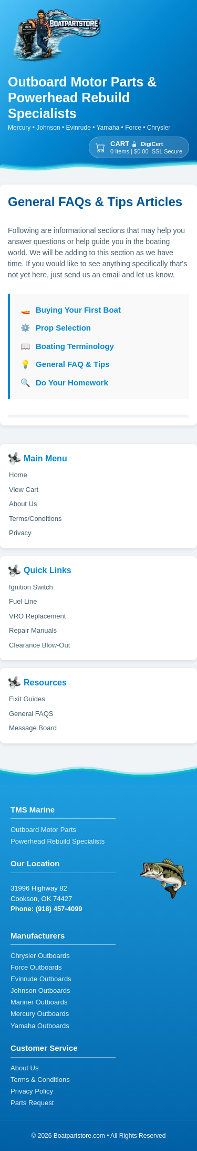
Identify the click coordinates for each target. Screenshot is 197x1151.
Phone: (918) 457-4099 (46, 909)
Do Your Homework (64, 383)
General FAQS (31, 714)
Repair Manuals (33, 630)
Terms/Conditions (35, 519)
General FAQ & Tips (65, 365)
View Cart (23, 490)
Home (18, 475)
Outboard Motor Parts (43, 830)
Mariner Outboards (39, 1002)
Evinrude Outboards (41, 979)
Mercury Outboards (40, 1014)
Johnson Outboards (40, 991)
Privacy (20, 533)
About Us (23, 504)
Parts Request (32, 1103)
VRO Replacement (37, 616)
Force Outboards (36, 968)
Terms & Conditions (40, 1080)
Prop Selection (55, 328)
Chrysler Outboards (40, 956)
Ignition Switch (31, 587)
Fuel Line (23, 601)
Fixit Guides (27, 699)
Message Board (33, 728)
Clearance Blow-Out (39, 645)
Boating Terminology (67, 347)
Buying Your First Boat (70, 310)
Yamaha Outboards (40, 1026)
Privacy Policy (32, 1091)
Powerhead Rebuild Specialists (58, 842)
